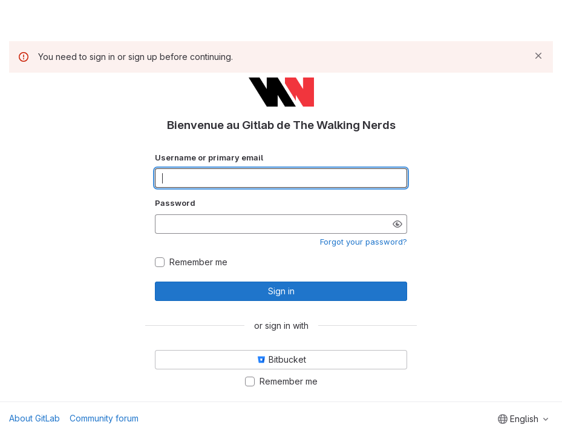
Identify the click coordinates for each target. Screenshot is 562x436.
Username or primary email (209, 157)
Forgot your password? (363, 241)
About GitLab (34, 418)
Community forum (104, 418)
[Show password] (397, 224)
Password (175, 203)
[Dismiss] (538, 55)
